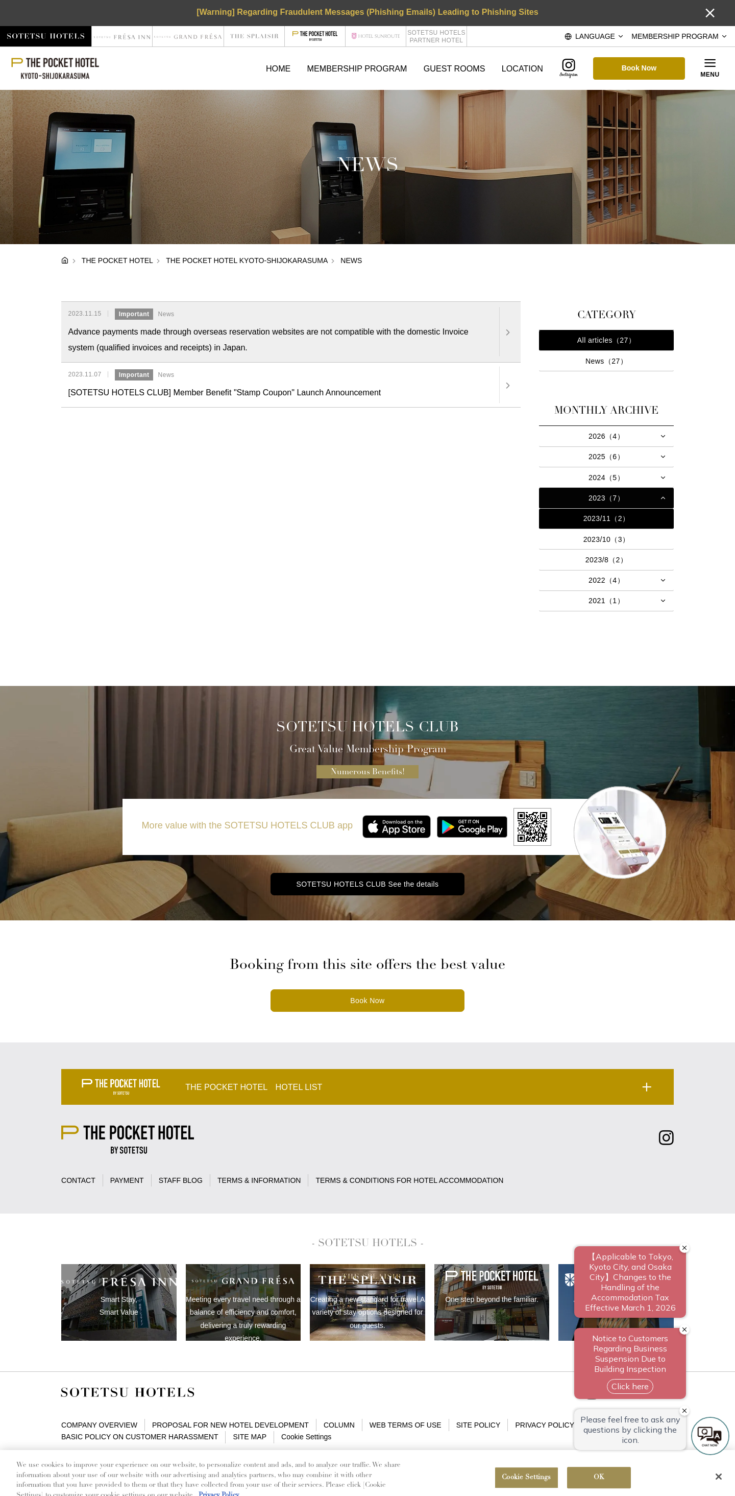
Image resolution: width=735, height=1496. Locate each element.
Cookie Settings (306, 1436)
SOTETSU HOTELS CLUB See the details (367, 884)
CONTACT (78, 1180)
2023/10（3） (606, 539)
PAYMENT (127, 1180)
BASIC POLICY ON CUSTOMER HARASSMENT (139, 1436)
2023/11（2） (606, 518)
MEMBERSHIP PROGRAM (357, 68)
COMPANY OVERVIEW (99, 1425)
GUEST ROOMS (454, 68)
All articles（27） (606, 340)
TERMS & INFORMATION (259, 1180)
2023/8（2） (606, 560)
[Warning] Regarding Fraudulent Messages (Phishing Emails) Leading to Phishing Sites (367, 11)
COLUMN (339, 1425)
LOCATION (522, 68)
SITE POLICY (478, 1425)
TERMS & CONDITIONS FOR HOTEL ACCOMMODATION (410, 1180)
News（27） (606, 361)
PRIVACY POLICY (544, 1425)
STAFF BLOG (181, 1180)
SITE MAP (250, 1436)
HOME (278, 68)
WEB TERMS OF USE (406, 1425)
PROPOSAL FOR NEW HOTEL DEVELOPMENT (230, 1425)
